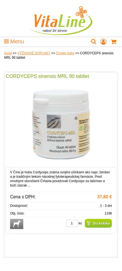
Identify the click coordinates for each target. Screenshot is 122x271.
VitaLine (61, 17)
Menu (14, 41)
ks (80, 223)
